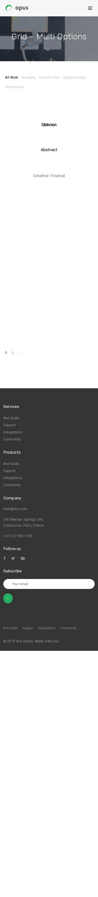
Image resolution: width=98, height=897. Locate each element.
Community (12, 446)
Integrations (12, 439)
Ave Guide (11, 425)
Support (9, 432)
